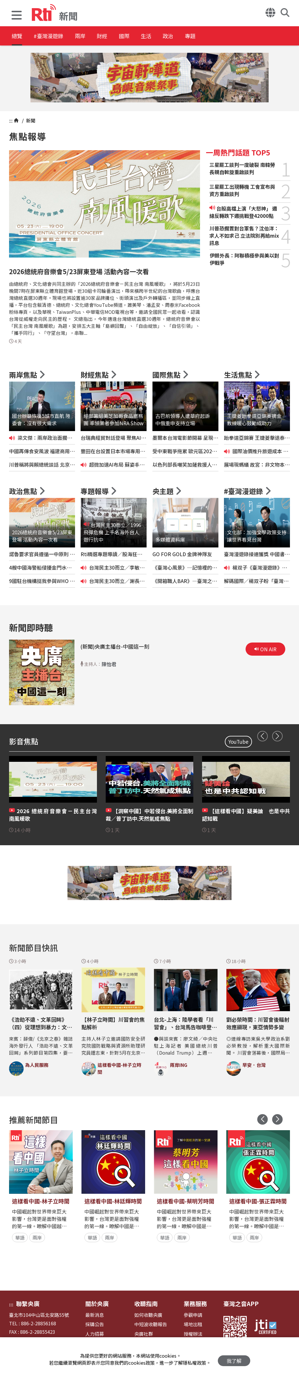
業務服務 (195, 1303)
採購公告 (94, 1324)
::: (11, 120)
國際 (144, 36)
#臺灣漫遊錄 (54, 36)
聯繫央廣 (27, 1303)
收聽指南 (146, 1303)
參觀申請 (193, 1315)
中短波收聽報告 (150, 1324)
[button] (16, 15)
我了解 (234, 1359)
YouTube (238, 741)
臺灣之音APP (241, 1303)
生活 (170, 36)
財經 (117, 36)
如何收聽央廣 (148, 1315)
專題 (222, 36)
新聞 (30, 120)
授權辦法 (193, 1334)
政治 (196, 36)
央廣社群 (143, 1334)
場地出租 (193, 1324)
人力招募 (94, 1334)
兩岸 (91, 36)
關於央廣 (97, 1303)
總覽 (17, 36)
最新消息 (94, 1315)
